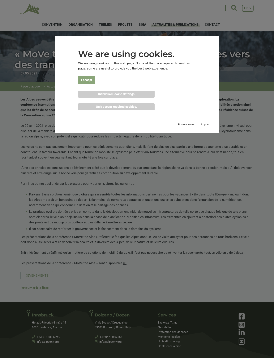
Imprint (205, 124)
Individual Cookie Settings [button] (116, 94)
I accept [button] (86, 80)
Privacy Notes (186, 124)
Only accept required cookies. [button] (116, 107)
